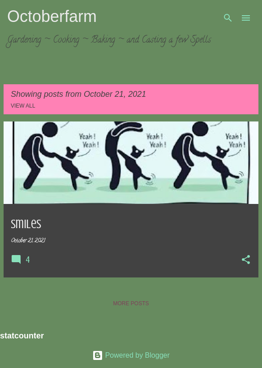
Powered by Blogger (131, 355)
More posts (131, 303)
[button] (246, 260)
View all (23, 106)
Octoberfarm (52, 16)
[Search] (228, 18)
